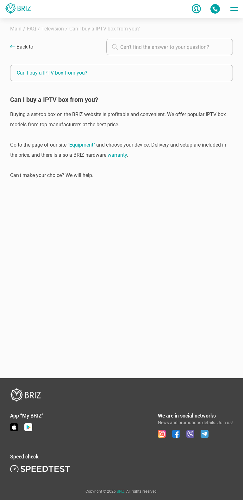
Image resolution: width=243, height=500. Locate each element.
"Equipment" (81, 145)
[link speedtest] (40, 468)
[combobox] (169, 47)
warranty (117, 155)
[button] (121, 145)
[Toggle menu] (234, 9)
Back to (24, 47)
